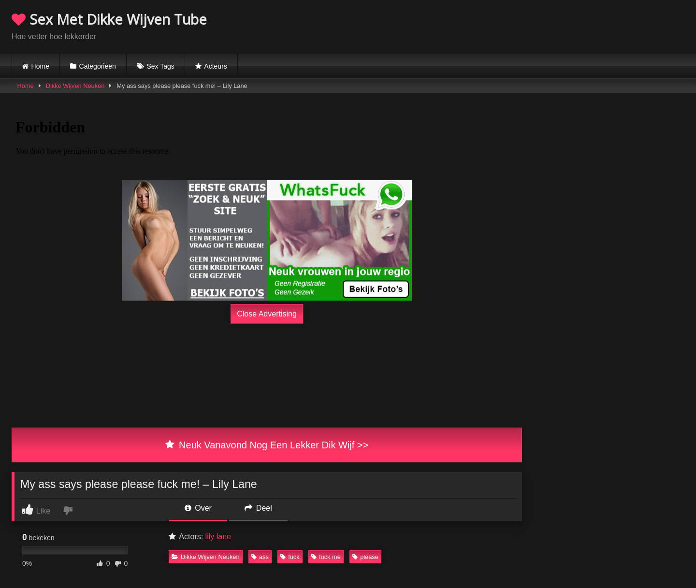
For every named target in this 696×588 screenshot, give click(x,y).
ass (260, 556)
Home (40, 66)
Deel (258, 508)
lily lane (218, 536)
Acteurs (215, 66)
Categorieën (97, 66)
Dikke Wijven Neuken (75, 85)
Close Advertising (267, 314)
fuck (289, 556)
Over (198, 508)
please (365, 556)
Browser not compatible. (571, 25)
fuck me (326, 556)
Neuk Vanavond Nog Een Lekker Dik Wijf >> (266, 445)
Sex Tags (160, 66)
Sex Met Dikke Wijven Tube (109, 19)
